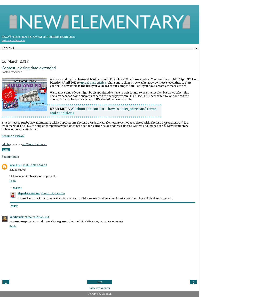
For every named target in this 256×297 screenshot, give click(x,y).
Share (5, 149)
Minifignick (16, 217)
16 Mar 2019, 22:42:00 (35, 165)
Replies (17, 187)
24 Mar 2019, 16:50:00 (36, 217)
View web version (99, 288)
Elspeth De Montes (29, 193)
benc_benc (15, 165)
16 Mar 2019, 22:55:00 (53, 193)
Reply (12, 180)
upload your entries (93, 82)
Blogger (106, 293)
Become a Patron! (13, 136)
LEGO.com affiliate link (13, 40)
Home (99, 282)
